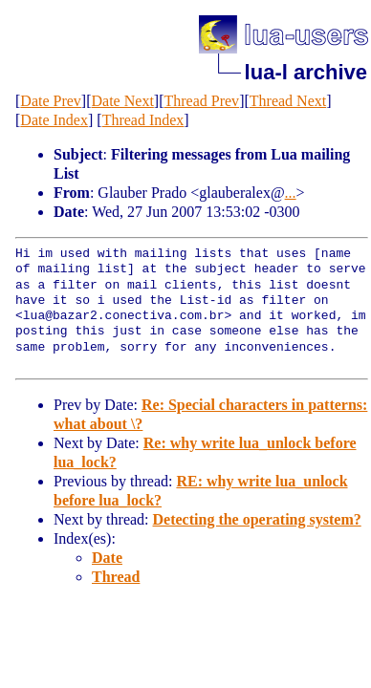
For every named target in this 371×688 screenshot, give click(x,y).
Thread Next (288, 101)
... (290, 192)
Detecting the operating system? (257, 519)
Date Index (54, 120)
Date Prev (50, 101)
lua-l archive (306, 72)
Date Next (123, 101)
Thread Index (143, 120)
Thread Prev (201, 101)
